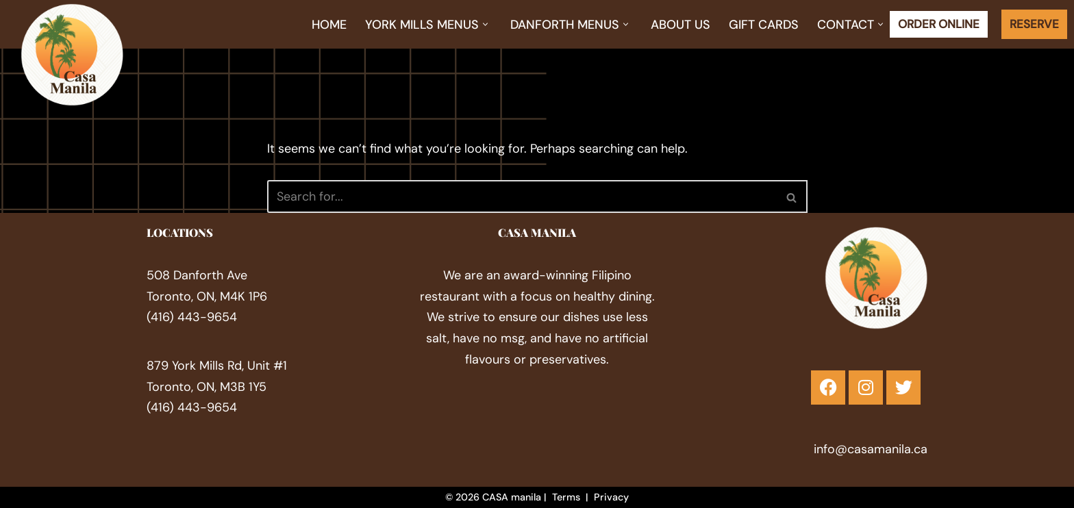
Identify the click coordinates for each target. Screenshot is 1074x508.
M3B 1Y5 (243, 386)
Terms (566, 497)
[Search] (522, 196)
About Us (680, 24)
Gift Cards (764, 24)
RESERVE (1034, 23)
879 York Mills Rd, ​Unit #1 (217, 365)
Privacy (611, 497)
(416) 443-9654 (192, 317)
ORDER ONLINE (938, 23)
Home (329, 24)
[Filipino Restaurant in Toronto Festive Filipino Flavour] (72, 54)
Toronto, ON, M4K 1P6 (207, 296)
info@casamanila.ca (870, 448)
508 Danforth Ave (197, 275)
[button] (485, 24)
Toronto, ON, (183, 386)
